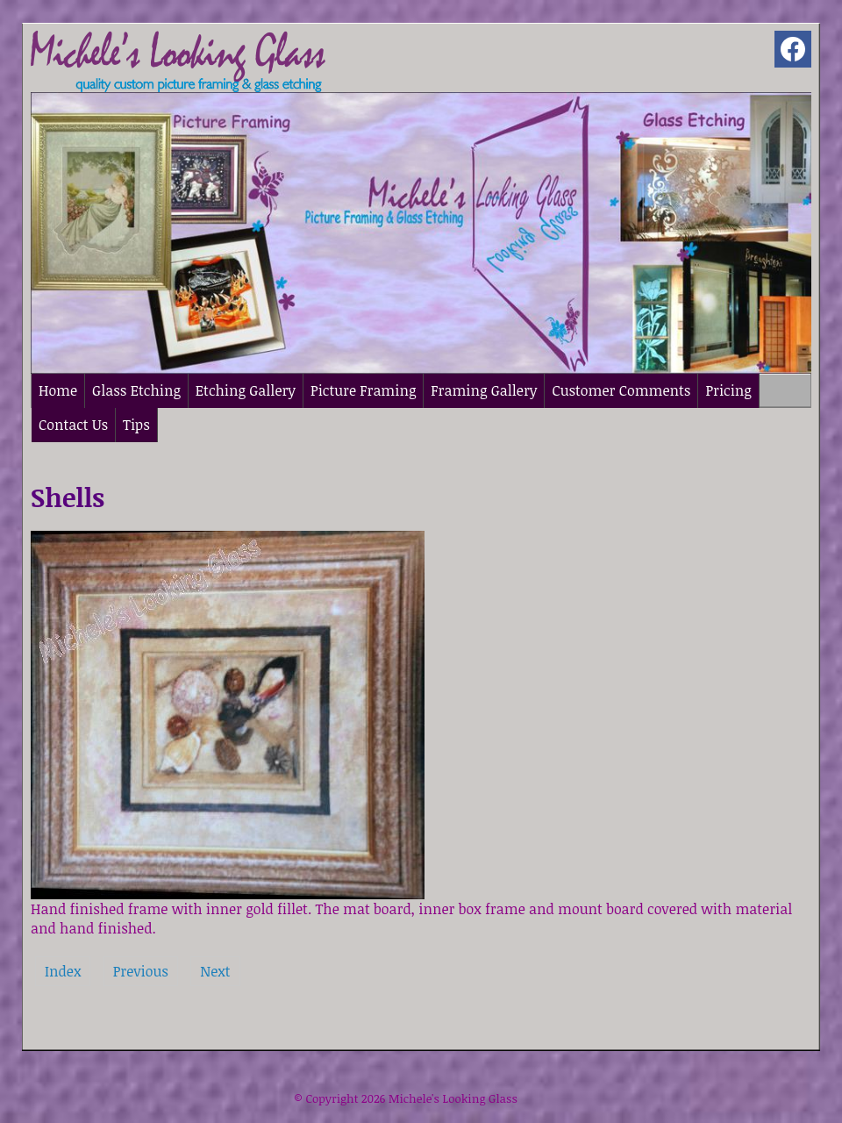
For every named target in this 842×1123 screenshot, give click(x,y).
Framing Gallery (484, 390)
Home (58, 390)
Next (215, 971)
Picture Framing (363, 390)
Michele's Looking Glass (453, 1098)
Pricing (728, 390)
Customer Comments (621, 390)
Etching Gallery (246, 390)
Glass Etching (136, 390)
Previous (140, 971)
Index (63, 971)
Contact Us (73, 424)
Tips (136, 424)
